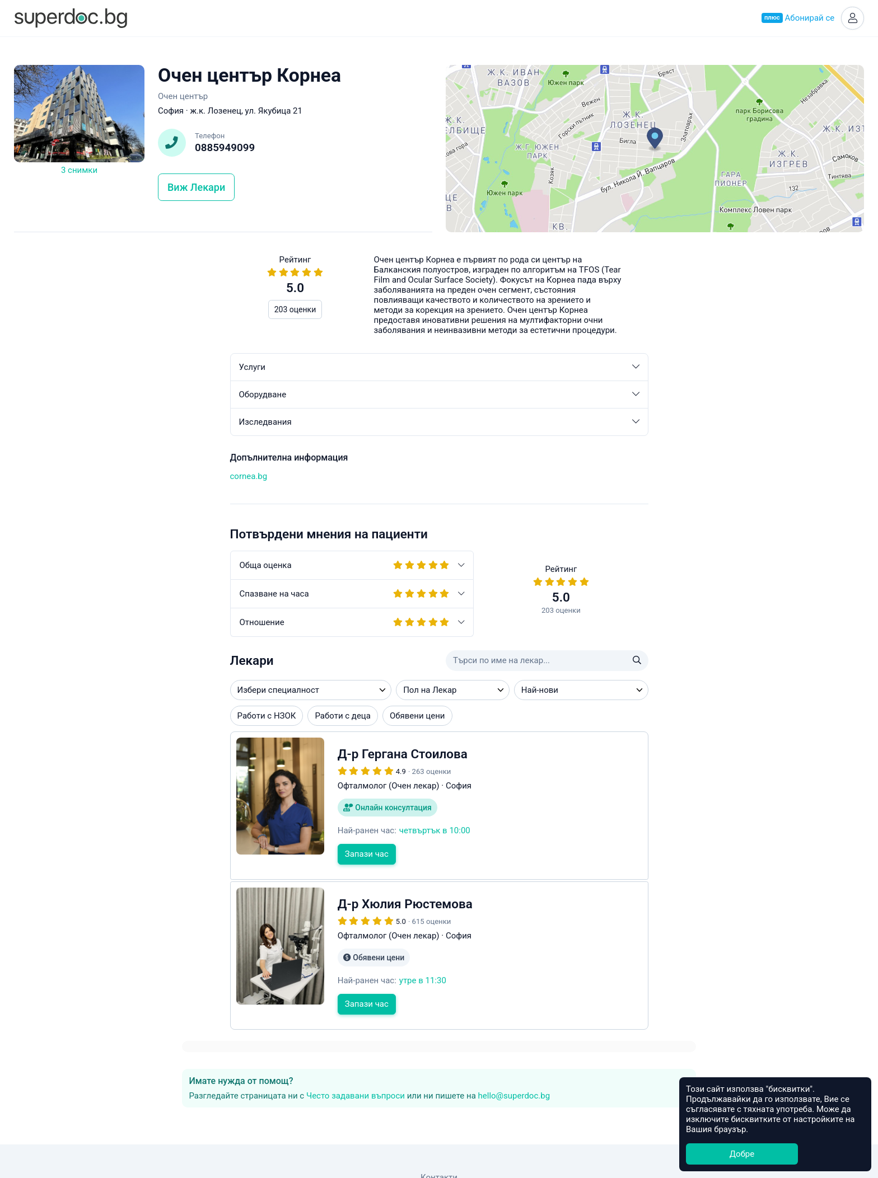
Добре (742, 1154)
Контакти (439, 1100)
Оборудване (223, 396)
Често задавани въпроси (618, 311)
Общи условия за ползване (439, 1113)
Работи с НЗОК (50, 717)
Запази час (150, 856)
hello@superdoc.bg (777, 311)
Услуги (223, 369)
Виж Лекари (196, 189)
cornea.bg (33, 478)
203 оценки (79, 311)
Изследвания (223, 424)
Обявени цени (201, 717)
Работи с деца (127, 717)
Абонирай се (796, 19)
